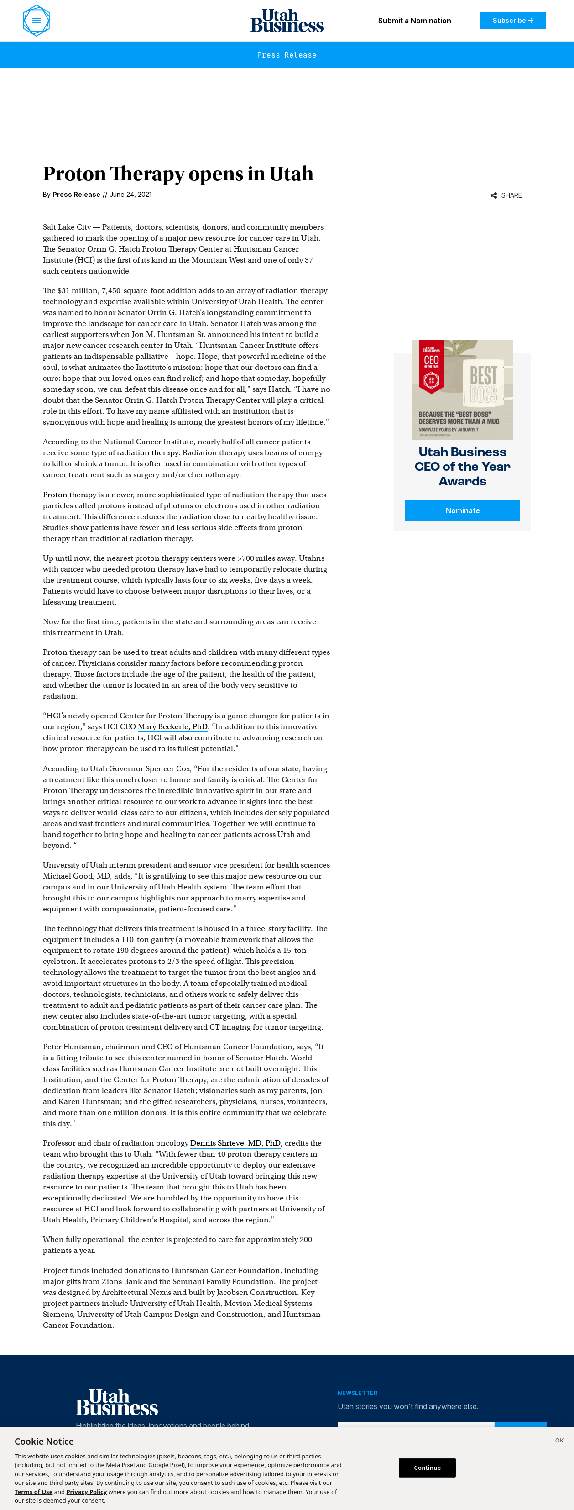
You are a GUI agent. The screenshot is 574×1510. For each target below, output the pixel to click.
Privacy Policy (87, 1492)
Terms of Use (33, 1492)
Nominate (463, 510)
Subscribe (513, 20)
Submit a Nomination (414, 20)
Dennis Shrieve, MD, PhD (235, 1143)
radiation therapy (147, 453)
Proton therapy (69, 495)
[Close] (559, 1441)
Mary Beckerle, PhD (173, 726)
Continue (427, 1467)
